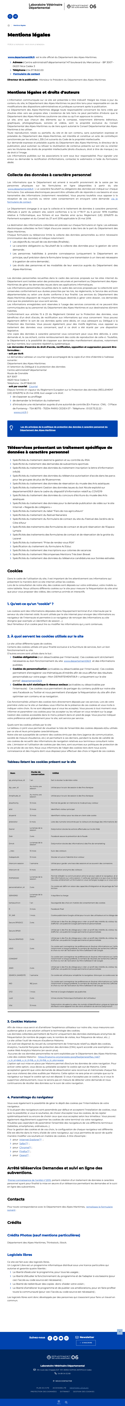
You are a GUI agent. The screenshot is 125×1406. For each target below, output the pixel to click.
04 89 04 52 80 (64, 1373)
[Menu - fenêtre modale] (58, 1402)
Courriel (33, 388)
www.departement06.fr (21, 58)
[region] (62, 892)
